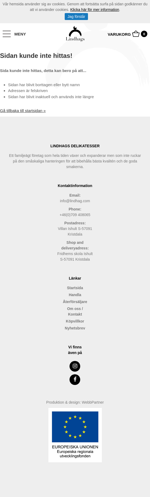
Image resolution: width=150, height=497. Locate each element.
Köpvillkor (75, 321)
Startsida (75, 288)
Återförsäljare (75, 302)
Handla (75, 295)
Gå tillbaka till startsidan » (23, 110)
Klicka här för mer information (94, 9)
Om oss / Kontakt (75, 311)
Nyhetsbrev (75, 328)
